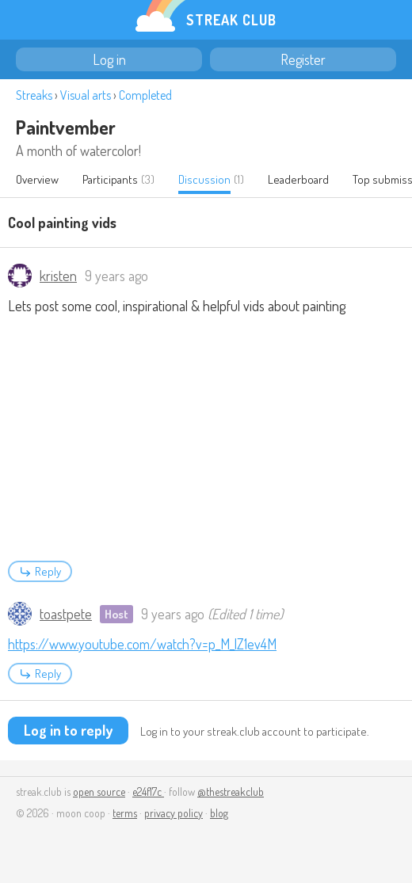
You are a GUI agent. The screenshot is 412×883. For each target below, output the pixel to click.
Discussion (204, 179)
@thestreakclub (230, 791)
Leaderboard (298, 179)
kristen (58, 275)
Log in (109, 59)
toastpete (66, 613)
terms (125, 813)
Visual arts (85, 95)
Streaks (34, 95)
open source (99, 791)
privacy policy (173, 813)
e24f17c (148, 791)
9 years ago (116, 275)
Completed (145, 95)
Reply (40, 571)
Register (303, 59)
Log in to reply (68, 730)
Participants (110, 179)
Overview (37, 179)
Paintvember (66, 127)
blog (219, 813)
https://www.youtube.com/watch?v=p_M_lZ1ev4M (142, 644)
